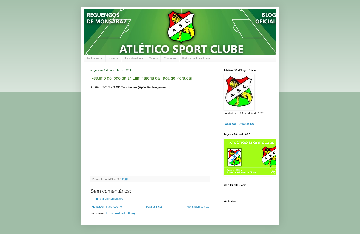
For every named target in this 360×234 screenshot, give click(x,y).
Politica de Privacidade (196, 58)
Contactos (170, 58)
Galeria (153, 58)
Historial (113, 58)
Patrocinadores (133, 58)
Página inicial (94, 58)
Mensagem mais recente (107, 206)
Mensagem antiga (198, 206)
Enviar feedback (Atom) (120, 213)
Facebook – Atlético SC (239, 124)
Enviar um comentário (109, 198)
